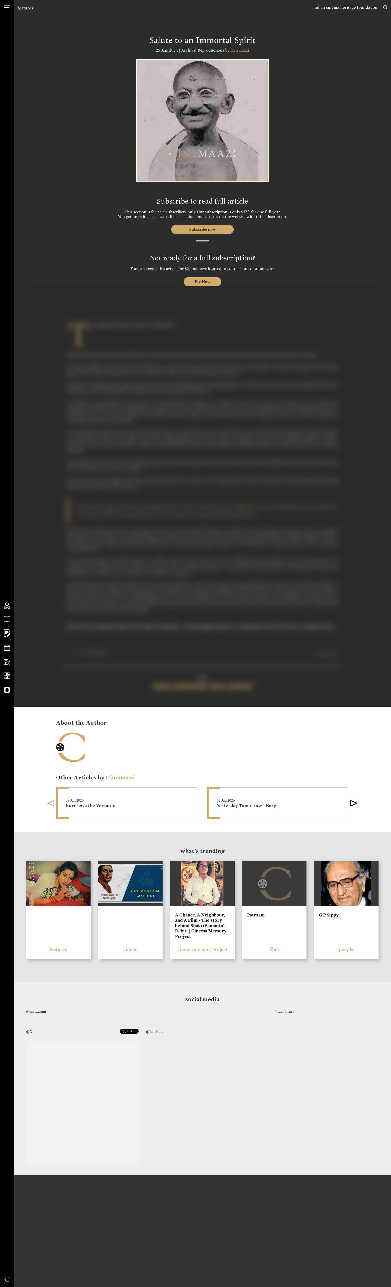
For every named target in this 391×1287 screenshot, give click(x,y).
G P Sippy (329, 915)
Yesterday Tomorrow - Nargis (248, 805)
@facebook (155, 1031)
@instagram (36, 1011)
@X (29, 1031)
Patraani (256, 915)
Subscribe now (202, 229)
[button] (353, 803)
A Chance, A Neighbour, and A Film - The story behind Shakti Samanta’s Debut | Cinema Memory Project (200, 925)
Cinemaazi (239, 50)
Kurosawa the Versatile (90, 805)
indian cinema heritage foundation (345, 7)
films (274, 949)
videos (130, 949)
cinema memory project (202, 949)
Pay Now (202, 281)
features (25, 8)
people (346, 949)
